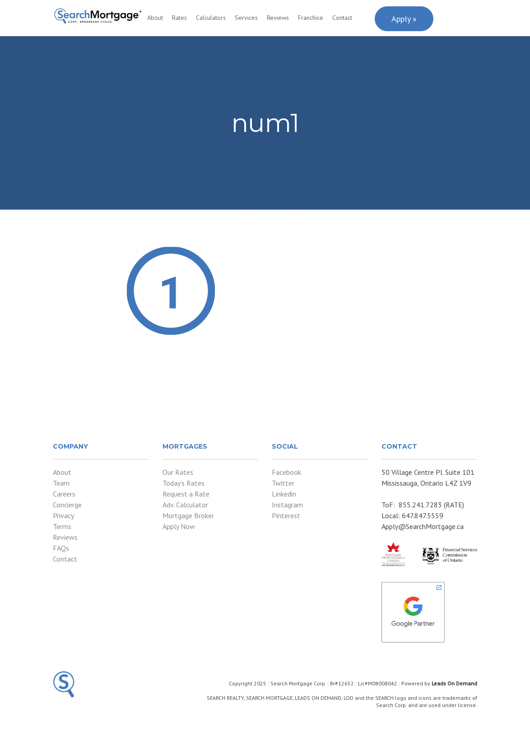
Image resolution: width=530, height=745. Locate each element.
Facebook (286, 472)
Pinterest (286, 515)
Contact (342, 18)
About (155, 18)
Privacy (63, 515)
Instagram (287, 504)
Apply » (404, 19)
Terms (62, 526)
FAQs (61, 548)
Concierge (67, 504)
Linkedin (284, 493)
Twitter (283, 482)
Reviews (278, 18)
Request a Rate (186, 493)
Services (246, 18)
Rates (179, 18)
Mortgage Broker (188, 515)
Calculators (211, 18)
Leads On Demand (454, 683)
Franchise (310, 18)
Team (61, 482)
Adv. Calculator (185, 504)
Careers (64, 493)
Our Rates (178, 472)
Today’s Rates (184, 482)
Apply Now (179, 526)
